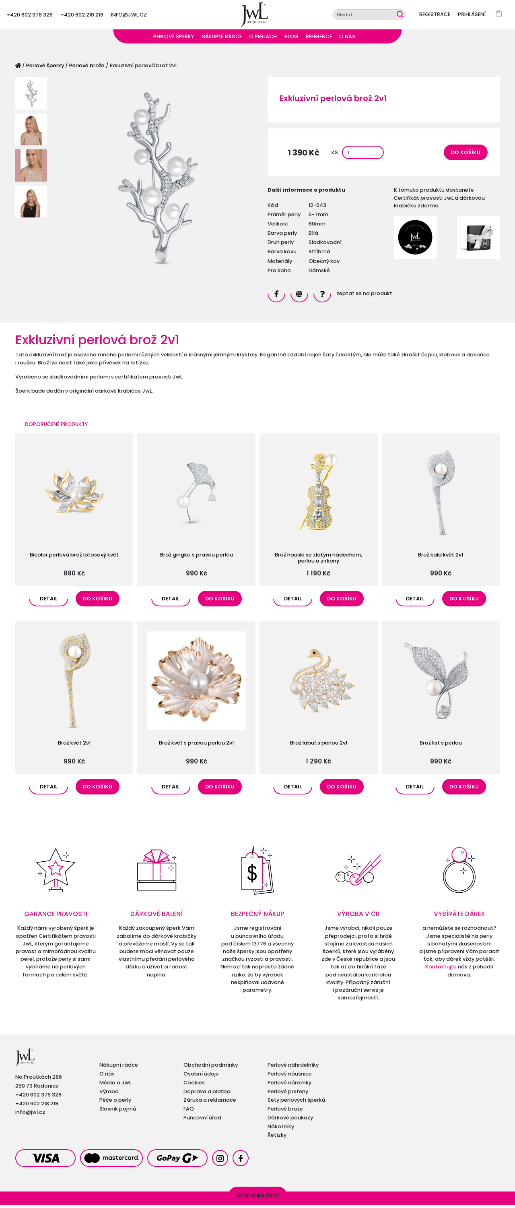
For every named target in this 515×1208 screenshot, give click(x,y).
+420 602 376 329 (29, 15)
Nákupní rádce (222, 39)
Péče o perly (115, 1102)
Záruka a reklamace (209, 1102)
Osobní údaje (201, 1076)
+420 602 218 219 (81, 15)
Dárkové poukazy (290, 1120)
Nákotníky (281, 1129)
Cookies (194, 1085)
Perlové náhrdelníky (293, 1067)
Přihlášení (472, 15)
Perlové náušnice (290, 1076)
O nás (347, 39)
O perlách (263, 39)
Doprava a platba (207, 1094)
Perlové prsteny (288, 1094)
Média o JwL (115, 1085)
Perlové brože (87, 68)
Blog (291, 39)
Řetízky (277, 1137)
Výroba (109, 1094)
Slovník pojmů (117, 1111)
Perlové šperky (173, 39)
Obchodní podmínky (210, 1067)
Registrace (434, 15)
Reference (319, 39)
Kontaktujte (441, 969)
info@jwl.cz (129, 15)
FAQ (188, 1111)
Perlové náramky (289, 1085)
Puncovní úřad (202, 1120)
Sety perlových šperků (296, 1102)
